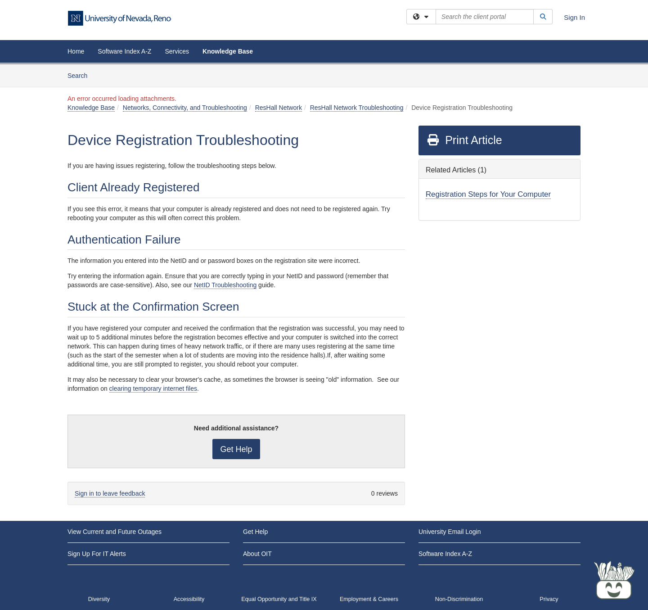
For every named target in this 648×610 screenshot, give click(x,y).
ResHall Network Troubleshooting (357, 107)
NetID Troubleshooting (225, 285)
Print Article (464, 140)
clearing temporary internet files (153, 388)
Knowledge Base (227, 51)
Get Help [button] (236, 449)
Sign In (574, 17)
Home (76, 51)
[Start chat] (614, 580)
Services (177, 51)
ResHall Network (278, 107)
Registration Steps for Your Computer (488, 194)
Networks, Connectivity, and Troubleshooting (185, 107)
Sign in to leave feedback (110, 493)
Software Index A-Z (124, 51)
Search (81, 75)
